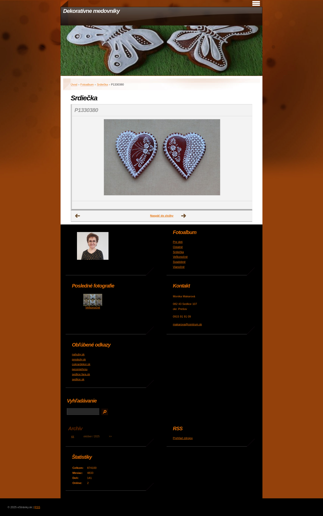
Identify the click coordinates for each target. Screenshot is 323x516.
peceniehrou (80, 369)
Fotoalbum (87, 84)
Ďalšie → (183, 216)
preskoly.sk (79, 359)
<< (72, 436)
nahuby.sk (78, 354)
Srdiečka (102, 84)
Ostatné (178, 246)
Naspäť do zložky (161, 215)
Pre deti (178, 241)
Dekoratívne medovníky (91, 11)
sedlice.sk (78, 379)
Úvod (74, 84)
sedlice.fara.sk (81, 374)
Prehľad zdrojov (183, 438)
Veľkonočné (180, 256)
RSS (37, 507)
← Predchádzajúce (78, 216)
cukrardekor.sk (81, 364)
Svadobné (179, 261)
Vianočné (178, 266)
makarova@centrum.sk (187, 324)
